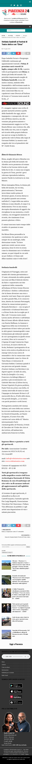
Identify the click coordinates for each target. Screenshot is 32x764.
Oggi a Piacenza (16, 644)
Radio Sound (5, 675)
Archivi (3, 550)
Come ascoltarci (6, 667)
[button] (30, 1)
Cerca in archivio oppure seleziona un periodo (14, 545)
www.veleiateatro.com (14, 461)
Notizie (10, 35)
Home (3, 662)
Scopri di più (7, 743)
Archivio (4, 664)
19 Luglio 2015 (6, 49)
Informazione (5, 670)
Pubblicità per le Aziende (8, 672)
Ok (16, 761)
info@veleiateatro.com (16, 458)
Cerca (28, 547)
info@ (10, 741)
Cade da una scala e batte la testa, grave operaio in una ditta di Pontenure (20, 619)
